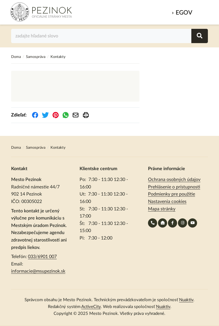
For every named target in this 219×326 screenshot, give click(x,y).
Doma (16, 57)
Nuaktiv (186, 300)
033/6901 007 (42, 256)
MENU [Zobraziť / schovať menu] (201, 11)
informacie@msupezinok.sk (38, 271)
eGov (184, 13)
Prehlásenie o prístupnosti (174, 187)
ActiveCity (91, 307)
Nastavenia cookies (167, 201)
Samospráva (36, 57)
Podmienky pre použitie (171, 194)
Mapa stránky (161, 209)
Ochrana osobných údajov (174, 179)
